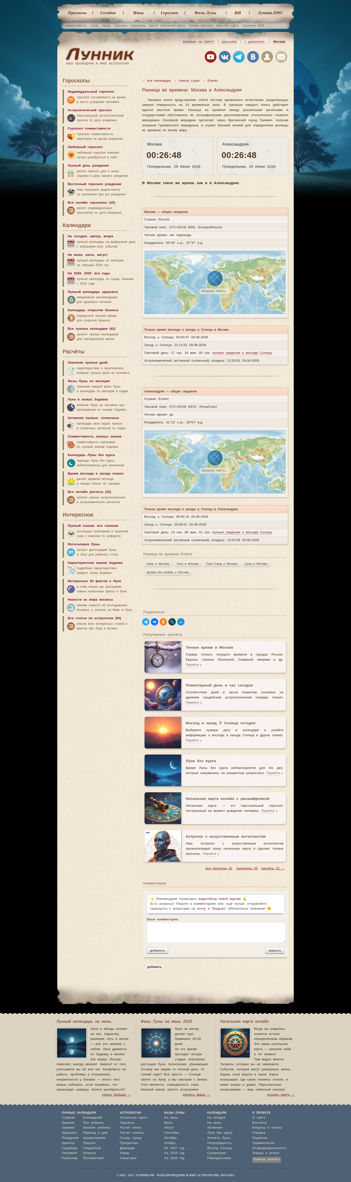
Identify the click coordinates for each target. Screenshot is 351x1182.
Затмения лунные (83, 418)
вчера (108, 236)
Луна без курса (219, 1133)
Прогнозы (77, 12)
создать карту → (280, 1095)
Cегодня (108, 12)
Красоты (68, 1143)
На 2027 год (174, 1148)
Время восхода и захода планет (96, 474)
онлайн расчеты (201, 25)
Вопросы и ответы (267, 1128)
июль (90, 255)
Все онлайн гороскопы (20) (91, 203)
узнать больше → (116, 1095)
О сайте (258, 1118)
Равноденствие (219, 1158)
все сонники (107, 526)
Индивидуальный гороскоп (91, 92)
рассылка (229, 42)
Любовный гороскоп (85, 147)
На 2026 (74, 273)
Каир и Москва (158, 564)
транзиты (120, 25)
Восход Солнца (219, 1148)
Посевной (69, 1153)
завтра (95, 236)
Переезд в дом (95, 1133)
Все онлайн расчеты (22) (89, 492)
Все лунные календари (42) (92, 329)
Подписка (259, 1138)
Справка (258, 1133)
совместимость (76, 25)
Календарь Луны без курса (91, 455)
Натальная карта (133, 1118)
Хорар (124, 1153)
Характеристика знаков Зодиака (95, 563)
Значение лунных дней (87, 363)
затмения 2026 (253, 25)
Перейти (192, 665)
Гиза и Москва (188, 564)
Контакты (259, 1123)
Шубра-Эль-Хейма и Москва (168, 572)
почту (201, 909)
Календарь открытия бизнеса (93, 310)
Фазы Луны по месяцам (89, 381)
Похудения (70, 1138)
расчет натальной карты (167, 25)
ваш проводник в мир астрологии (97, 63)
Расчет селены (132, 1133)
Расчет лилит (131, 1128)
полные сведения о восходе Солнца (242, 353)
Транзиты (127, 1123)
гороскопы (138, 25)
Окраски (68, 1123)
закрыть (274, 950)
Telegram (218, 909)
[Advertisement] (99, 672)
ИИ (237, 12)
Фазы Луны (205, 12)
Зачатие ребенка (96, 1128)
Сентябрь (171, 1133)
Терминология (263, 1143)
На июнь (75, 255)
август (102, 255)
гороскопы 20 (247, 868)
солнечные (110, 418)
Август (169, 1128)
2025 (88, 273)
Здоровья (69, 1133)
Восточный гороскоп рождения (94, 184)
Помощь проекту (266, 1159)
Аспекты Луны (218, 1138)
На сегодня (77, 236)
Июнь (138, 12)
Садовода (69, 1148)
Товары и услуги (265, 1153)
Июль (168, 1123)
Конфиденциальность (269, 1148)
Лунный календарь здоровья (93, 292)
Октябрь (170, 1138)
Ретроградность (219, 1143)
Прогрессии (129, 1143)
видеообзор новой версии (220, 899)
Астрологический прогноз (90, 110)
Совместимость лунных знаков (94, 436)
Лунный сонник (81, 526)
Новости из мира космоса (90, 600)
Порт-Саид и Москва (221, 564)
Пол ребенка (93, 1123)
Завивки (68, 1128)
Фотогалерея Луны (84, 544)
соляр (94, 25)
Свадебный (92, 1148)
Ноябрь (170, 1143)
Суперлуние (216, 1153)
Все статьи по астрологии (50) (94, 618)
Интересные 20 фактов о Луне (94, 581)
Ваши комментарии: (215, 930)
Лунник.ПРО (270, 12)
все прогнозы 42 (219, 868)
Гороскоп (169, 12)
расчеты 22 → (273, 868)
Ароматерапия (94, 1138)
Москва (279, 42)
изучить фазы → (196, 1095)
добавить (157, 950)
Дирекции (127, 1148)
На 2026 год (174, 1153)
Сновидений (92, 1118)
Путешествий (93, 1158)
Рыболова (70, 1158)
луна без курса (227, 25)
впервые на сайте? (198, 42)
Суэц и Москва (256, 564)
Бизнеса (89, 1153)
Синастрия (128, 1158)
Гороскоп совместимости (89, 128)
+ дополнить (254, 42)
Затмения (214, 1128)
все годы (102, 273)
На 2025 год (174, 1158)
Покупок (89, 1143)
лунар (106, 25)
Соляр (125, 1138)
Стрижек (68, 1118)
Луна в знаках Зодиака (88, 399)
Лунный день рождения (88, 166)
